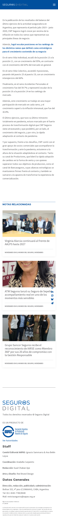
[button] (54, 4)
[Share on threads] (52, 287)
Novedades (38, 252)
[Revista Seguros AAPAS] (15, 4)
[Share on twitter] (52, 284)
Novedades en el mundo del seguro (19, 252)
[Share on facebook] (52, 280)
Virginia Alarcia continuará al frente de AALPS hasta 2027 (27, 242)
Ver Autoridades (10, 440)
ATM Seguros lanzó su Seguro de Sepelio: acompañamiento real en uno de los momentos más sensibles (29, 295)
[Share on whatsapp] (52, 295)
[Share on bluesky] (52, 299)
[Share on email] (52, 303)
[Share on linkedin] (52, 291)
